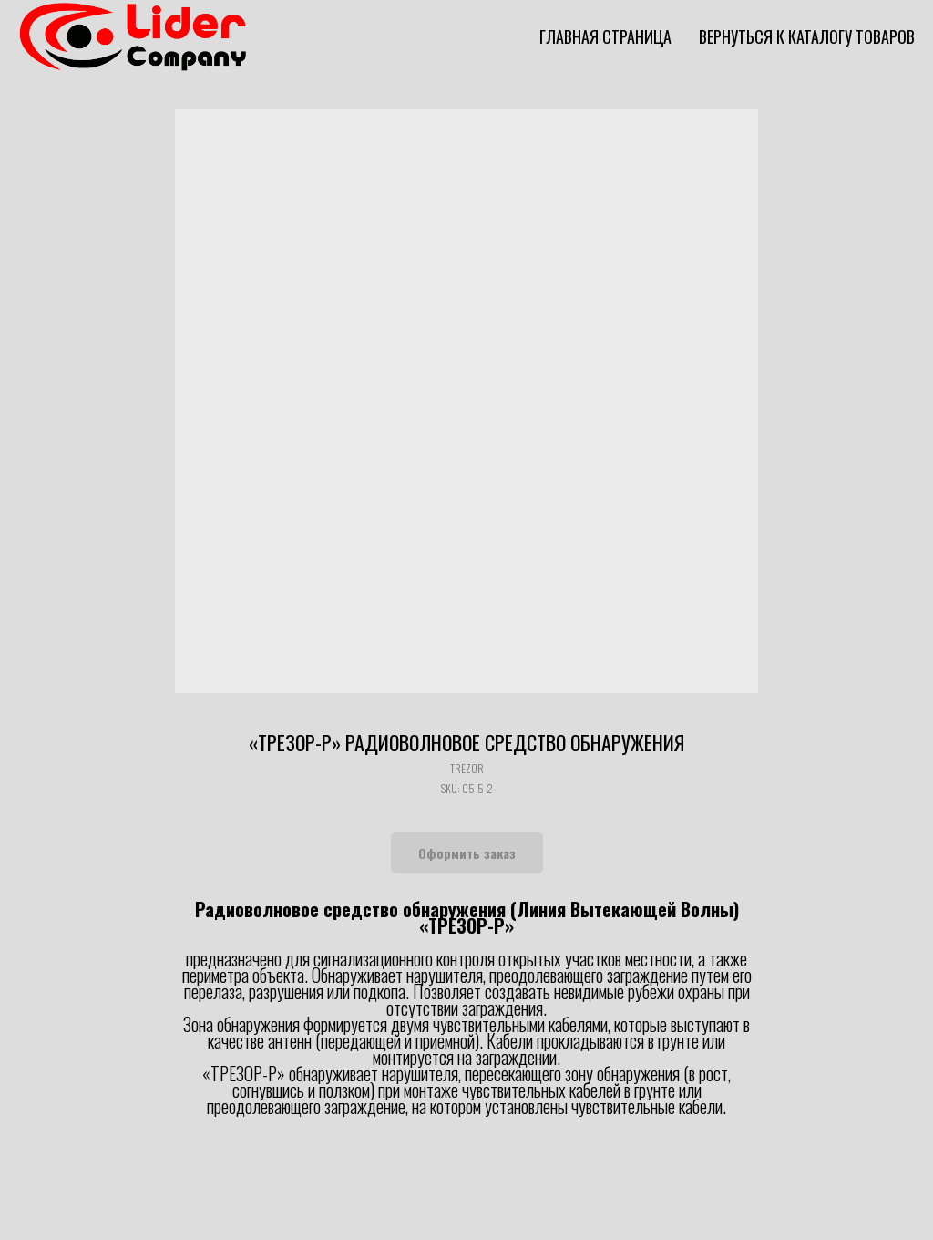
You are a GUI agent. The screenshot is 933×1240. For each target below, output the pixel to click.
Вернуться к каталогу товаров (807, 36)
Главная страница (605, 36)
